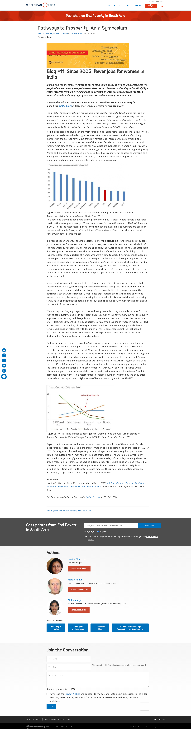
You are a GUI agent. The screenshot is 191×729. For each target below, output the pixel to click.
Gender (49, 511)
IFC (57, 727)
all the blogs (65, 105)
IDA (52, 727)
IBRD (47, 727)
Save (51, 706)
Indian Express (93, 497)
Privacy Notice (72, 693)
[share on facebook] (4, 355)
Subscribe (149, 525)
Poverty (73, 511)
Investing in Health (56, 627)
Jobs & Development (61, 511)
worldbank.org (156, 1)
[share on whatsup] (4, 371)
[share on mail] (4, 350)
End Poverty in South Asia (105, 16)
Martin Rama (62, 33)
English (49, 37)
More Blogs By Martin (79, 589)
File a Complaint (159, 719)
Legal (28, 719)
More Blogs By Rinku (78, 610)
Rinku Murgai (75, 33)
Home (108, 5)
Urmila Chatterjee (46, 33)
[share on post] (4, 360)
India (80, 511)
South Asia (87, 511)
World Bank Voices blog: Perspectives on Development (130, 627)
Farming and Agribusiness (78, 627)
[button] (162, 6)
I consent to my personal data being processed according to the (123, 538)
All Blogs (118, 5)
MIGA (62, 727)
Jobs (62, 719)
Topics (128, 5)
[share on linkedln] (4, 366)
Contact (138, 5)
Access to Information (51, 719)
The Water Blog (100, 627)
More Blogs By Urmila (79, 569)
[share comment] (4, 376)
